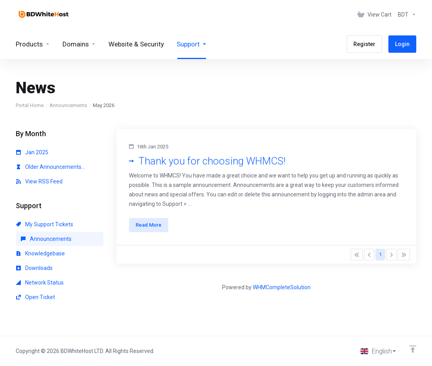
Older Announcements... (50, 167)
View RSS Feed (39, 181)
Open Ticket (35, 297)
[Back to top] (413, 349)
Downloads (34, 268)
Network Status (40, 282)
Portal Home (30, 105)
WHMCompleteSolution (282, 287)
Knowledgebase (40, 253)
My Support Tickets (44, 224)
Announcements (68, 105)
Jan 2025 (32, 152)
